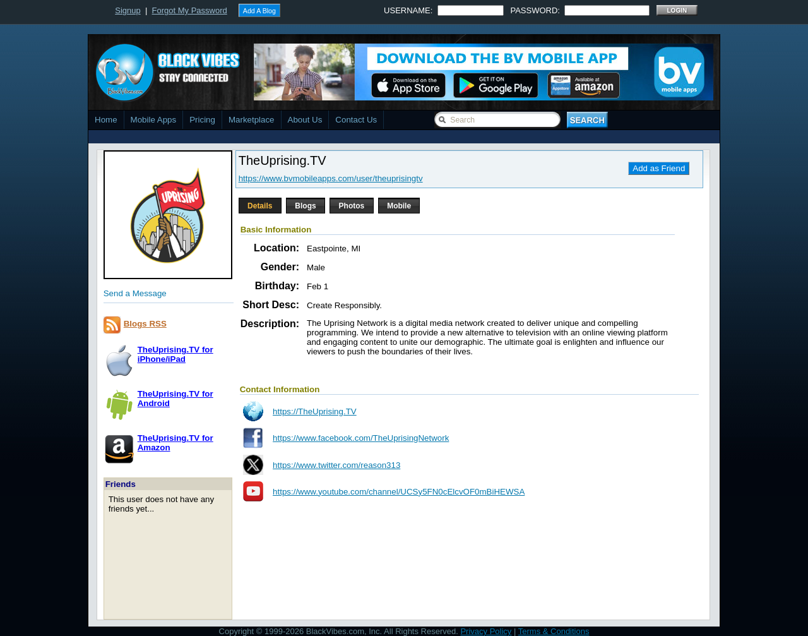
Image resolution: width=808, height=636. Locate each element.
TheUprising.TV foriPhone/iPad (175, 354)
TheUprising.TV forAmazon (175, 442)
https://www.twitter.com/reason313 (336, 465)
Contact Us (356, 119)
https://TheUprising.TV (315, 411)
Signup (127, 10)
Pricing (202, 119)
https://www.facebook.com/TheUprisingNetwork (361, 438)
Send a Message (135, 293)
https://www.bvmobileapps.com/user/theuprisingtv (331, 178)
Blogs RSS (145, 323)
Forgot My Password (189, 10)
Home (106, 119)
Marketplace (252, 119)
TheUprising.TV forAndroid (175, 398)
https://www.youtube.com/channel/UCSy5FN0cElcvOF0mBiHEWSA (399, 491)
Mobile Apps (154, 119)
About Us (305, 119)
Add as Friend (659, 168)
